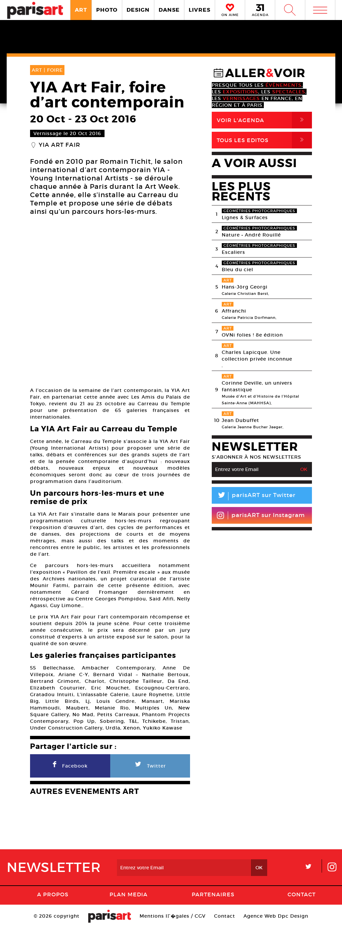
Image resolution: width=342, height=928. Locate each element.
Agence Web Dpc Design (275, 916)
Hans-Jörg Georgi (245, 287)
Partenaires (213, 894)
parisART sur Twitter (254, 496)
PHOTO (107, 9)
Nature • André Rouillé (251, 235)
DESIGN (138, 9)
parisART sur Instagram (260, 515)
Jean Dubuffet (240, 420)
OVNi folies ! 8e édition (252, 335)
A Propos (52, 894)
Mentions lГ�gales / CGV (172, 916)
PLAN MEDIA (129, 894)
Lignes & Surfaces (245, 217)
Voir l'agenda (264, 120)
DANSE (169, 9)
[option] (110, 302)
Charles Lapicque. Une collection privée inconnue (257, 355)
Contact (302, 894)
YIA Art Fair (59, 145)
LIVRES (199, 9)
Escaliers (233, 252)
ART (81, 9)
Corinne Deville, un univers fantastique (257, 386)
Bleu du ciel (237, 270)
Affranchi (234, 311)
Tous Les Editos (264, 140)
